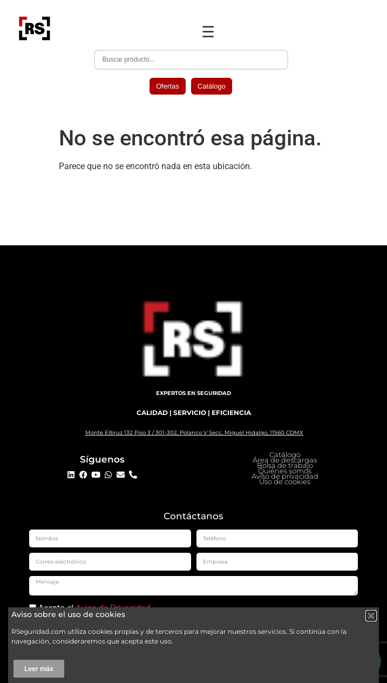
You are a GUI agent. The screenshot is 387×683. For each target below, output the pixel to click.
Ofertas (167, 86)
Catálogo (212, 86)
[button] (371, 616)
